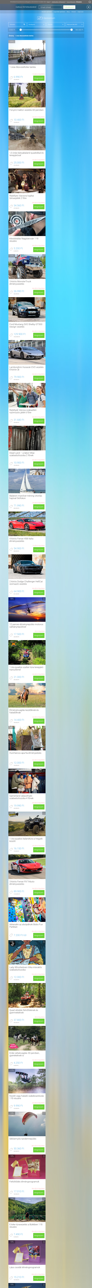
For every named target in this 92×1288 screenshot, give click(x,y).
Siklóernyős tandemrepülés (61, 607)
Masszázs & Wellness (15, 1147)
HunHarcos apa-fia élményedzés (25, 427)
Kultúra (21, 1152)
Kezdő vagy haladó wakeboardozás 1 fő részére (26, 608)
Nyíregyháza (69, 1147)
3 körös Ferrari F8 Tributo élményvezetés (60, 473)
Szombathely (52, 1157)
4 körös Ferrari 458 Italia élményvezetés (60, 293)
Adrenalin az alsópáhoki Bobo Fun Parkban (25, 518)
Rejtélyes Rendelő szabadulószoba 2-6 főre (26, 833)
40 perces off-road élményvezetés (65, 787)
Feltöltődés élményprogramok (24, 652)
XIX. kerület (42, 1185)
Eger (67, 1142)
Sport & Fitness (29, 1147)
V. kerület (53, 1175)
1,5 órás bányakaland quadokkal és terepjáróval (26, 113)
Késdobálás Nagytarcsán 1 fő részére (23, 158)
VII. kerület (72, 1175)
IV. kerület (45, 1175)
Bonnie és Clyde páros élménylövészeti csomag (21, 743)
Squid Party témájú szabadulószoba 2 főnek (60, 878)
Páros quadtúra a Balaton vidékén (25, 787)
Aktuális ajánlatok (47, 12)
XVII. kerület (22, 1185)
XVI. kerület (12, 1185)
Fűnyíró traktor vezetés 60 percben (65, 67)
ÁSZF (48, 2)
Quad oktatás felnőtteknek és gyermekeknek (23, 563)
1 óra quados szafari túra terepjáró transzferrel (26, 383)
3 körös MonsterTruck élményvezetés (59, 158)
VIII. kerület (12, 1180)
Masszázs (37, 1216)
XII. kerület (48, 1180)
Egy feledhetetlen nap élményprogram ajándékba (61, 698)
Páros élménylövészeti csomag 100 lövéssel (63, 743)
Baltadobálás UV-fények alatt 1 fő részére (25, 878)
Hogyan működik (66, 1249)
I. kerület (19, 1175)
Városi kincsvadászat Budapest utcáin (63, 1103)
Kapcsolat (80, 12)
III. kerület (36, 1175)
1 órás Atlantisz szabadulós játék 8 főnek (26, 923)
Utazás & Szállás (13, 1157)
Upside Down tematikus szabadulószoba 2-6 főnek (22, 968)
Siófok (11, 1216)
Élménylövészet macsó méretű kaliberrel (24, 1013)
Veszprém (62, 1157)
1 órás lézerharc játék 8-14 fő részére (23, 1058)
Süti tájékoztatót (71, 2)
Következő (48, 1122)
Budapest (51, 1142)
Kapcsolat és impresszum (66, 1259)
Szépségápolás (29, 1142)
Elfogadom (79, 2)
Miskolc (61, 1147)
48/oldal (59, 1128)
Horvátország (27, 1216)
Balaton (18, 1216)
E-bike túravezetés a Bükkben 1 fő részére (64, 653)
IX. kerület (21, 1180)
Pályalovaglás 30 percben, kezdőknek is (61, 833)
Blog (68, 12)
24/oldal (50, 1128)
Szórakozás (12, 1152)
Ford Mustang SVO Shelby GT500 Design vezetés (25, 203)
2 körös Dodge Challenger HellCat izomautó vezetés (25, 338)
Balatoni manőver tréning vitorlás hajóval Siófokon (25, 293)
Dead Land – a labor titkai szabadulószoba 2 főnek (60, 248)
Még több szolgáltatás (15, 1162)
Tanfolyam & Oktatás (32, 1152)
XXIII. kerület (12, 1190)
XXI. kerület (61, 1185)
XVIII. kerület (32, 1185)
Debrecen (60, 1142)
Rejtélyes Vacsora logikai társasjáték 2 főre (60, 113)
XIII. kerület (58, 1180)
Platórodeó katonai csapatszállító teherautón (25, 1103)
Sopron (51, 1152)
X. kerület (30, 1180)
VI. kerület (62, 1175)
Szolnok (78, 1152)
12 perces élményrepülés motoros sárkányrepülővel (65, 338)
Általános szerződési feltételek (66, 1244)
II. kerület (27, 1175)
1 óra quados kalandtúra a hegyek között (25, 473)
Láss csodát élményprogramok (24, 697)
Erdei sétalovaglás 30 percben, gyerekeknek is (63, 563)
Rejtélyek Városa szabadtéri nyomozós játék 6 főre (22, 248)
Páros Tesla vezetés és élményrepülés (59, 1013)
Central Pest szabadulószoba (62, 967)
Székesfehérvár (68, 1152)
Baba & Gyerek (26, 1157)
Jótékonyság (36, 1157)
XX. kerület (52, 1185)
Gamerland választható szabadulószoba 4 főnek (60, 428)
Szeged (58, 1152)
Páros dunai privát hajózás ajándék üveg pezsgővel (65, 923)
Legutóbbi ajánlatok (59, 12)
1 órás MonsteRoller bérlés (22, 67)
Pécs (78, 1147)
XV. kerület (77, 1180)
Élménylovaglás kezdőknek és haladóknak (62, 383)
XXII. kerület (71, 1185)
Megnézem (38, 78)
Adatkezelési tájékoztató (66, 1234)
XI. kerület (39, 1180)
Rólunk (74, 12)
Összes (11, 1142)
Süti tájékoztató (66, 1239)
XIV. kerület (67, 1180)
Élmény (39, 1147)
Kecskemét (52, 1147)
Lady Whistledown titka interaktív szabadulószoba (64, 518)
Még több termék (30, 1162)
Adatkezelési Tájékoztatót (58, 2)
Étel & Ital (19, 1142)
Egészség (40, 1142)
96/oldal (67, 1128)
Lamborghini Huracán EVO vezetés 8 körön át (65, 203)
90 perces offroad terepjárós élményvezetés (62, 1058)
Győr (73, 1142)
